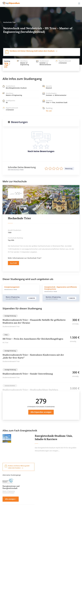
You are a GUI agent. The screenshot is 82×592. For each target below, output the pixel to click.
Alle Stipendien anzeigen (41, 412)
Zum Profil (13, 263)
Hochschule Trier (19, 218)
